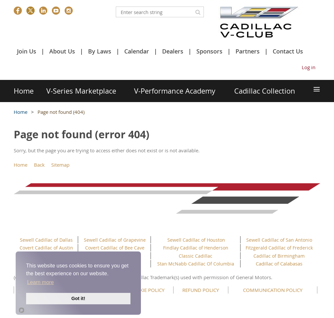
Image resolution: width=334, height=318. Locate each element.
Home (20, 112)
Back (39, 164)
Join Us (26, 51)
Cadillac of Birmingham (279, 256)
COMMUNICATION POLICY (272, 290)
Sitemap (60, 164)
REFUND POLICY (200, 290)
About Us (62, 51)
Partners (247, 51)
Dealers (172, 51)
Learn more (40, 282)
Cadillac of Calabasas (279, 263)
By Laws (99, 51)
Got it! (78, 298)
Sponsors (209, 51)
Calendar (136, 51)
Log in (308, 67)
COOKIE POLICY (146, 290)
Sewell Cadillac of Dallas (46, 240)
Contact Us (288, 51)
